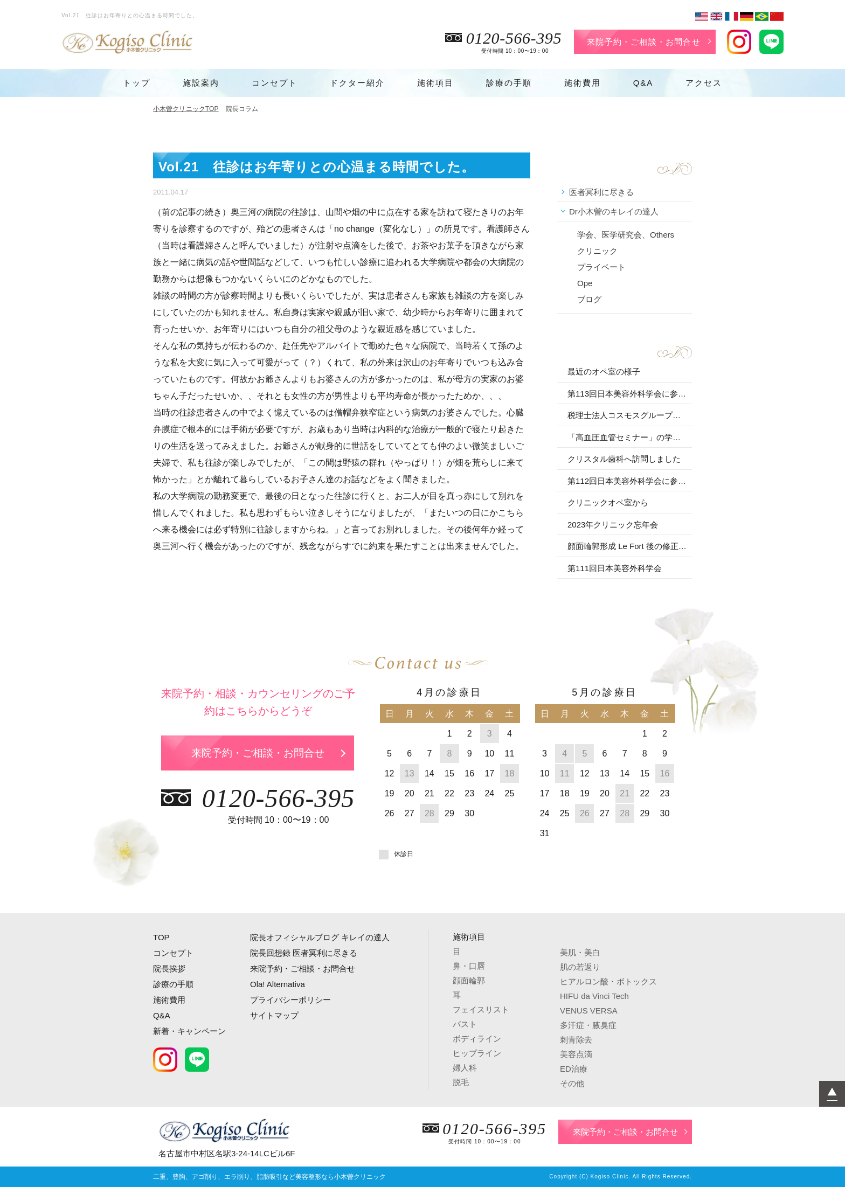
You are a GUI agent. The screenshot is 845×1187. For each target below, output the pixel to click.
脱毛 (461, 1082)
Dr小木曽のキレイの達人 (614, 211)
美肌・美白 (580, 952)
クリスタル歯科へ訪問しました (624, 458)
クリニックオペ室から (607, 502)
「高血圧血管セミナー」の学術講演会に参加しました (627, 437)
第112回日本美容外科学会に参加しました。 (627, 480)
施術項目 (435, 82)
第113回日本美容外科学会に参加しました (627, 393)
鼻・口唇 (469, 965)
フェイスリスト (481, 1009)
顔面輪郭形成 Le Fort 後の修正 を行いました (627, 546)
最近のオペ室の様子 (603, 371)
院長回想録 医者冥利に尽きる (303, 952)
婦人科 (465, 1067)
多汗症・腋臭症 (588, 1025)
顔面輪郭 (469, 980)
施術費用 (582, 82)
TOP (161, 937)
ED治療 (573, 1068)
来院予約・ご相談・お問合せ (644, 41)
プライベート (601, 267)
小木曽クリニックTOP (186, 109)
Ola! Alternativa (277, 984)
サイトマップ (274, 1015)
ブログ (589, 299)
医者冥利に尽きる (601, 192)
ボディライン (477, 1038)
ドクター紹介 (357, 82)
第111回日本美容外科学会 (614, 568)
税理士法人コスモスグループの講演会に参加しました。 (627, 415)
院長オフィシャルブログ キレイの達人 (320, 937)
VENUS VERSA (589, 1010)
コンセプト (274, 82)
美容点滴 (576, 1054)
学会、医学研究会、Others (625, 234)
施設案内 (201, 82)
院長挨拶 (169, 968)
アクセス (703, 82)
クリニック (597, 250)
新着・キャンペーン (189, 1031)
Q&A (643, 82)
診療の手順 (509, 82)
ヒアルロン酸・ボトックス (608, 981)
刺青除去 (576, 1039)
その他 (572, 1083)
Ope (584, 283)
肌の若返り (580, 966)
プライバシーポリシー (290, 999)
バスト (465, 1024)
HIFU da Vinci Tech (594, 996)
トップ (136, 82)
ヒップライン (477, 1053)
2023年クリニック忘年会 (612, 524)
